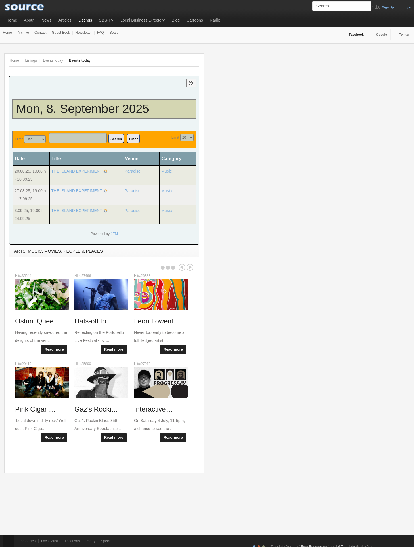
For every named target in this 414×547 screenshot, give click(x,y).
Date (22, 158)
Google (381, 34)
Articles (65, 20)
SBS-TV (106, 20)
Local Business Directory (142, 20)
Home (11, 20)
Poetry (90, 541)
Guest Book (61, 33)
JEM (114, 234)
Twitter (404, 34)
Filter (19, 139)
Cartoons (195, 20)
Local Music (50, 541)
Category (171, 158)
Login (406, 7)
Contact (40, 33)
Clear (133, 139)
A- (196, 60)
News (46, 20)
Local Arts (72, 541)
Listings (85, 20)
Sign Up (388, 7)
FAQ (100, 33)
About (29, 20)
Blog (176, 20)
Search (115, 33)
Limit (175, 137)
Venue (131, 158)
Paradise (132, 171)
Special (106, 541)
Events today (53, 60)
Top (8, 541)
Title (56, 158)
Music (166, 171)
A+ (183, 60)
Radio (215, 20)
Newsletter (83, 33)
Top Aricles (27, 541)
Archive (23, 33)
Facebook (356, 34)
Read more (54, 349)
